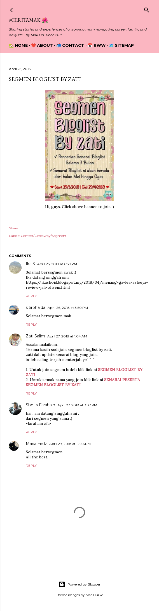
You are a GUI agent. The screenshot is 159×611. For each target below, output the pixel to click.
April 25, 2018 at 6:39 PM (57, 264)
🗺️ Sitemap (121, 45)
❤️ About (42, 45)
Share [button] (13, 228)
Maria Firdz (36, 443)
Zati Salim (35, 336)
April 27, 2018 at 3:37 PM (77, 405)
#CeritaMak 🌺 (28, 20)
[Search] (146, 8)
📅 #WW (97, 45)
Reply (31, 296)
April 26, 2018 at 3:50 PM (68, 308)
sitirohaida (35, 307)
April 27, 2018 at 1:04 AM (67, 336)
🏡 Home (18, 45)
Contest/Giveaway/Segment (44, 236)
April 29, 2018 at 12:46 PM (70, 444)
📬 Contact (70, 45)
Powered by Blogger (79, 584)
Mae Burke (94, 595)
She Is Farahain (40, 404)
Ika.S (30, 263)
